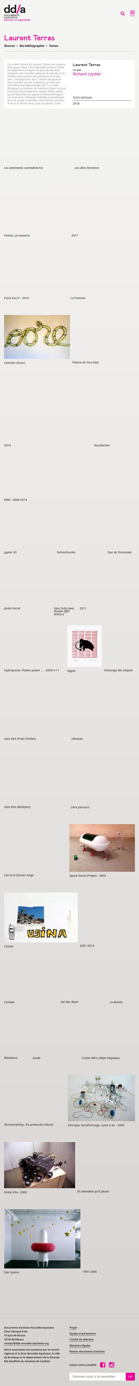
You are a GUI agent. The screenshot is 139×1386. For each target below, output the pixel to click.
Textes (53, 46)
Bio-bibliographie (32, 46)
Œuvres (9, 46)
